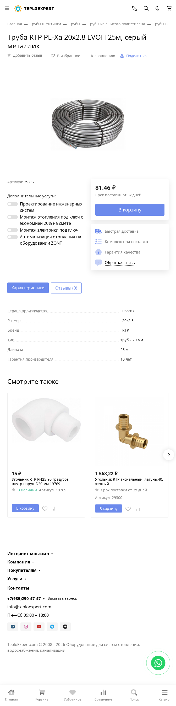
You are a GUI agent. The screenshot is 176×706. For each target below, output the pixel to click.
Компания (18, 562)
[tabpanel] (88, 335)
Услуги (15, 578)
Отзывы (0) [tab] (66, 288)
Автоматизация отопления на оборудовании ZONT (50, 240)
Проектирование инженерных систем (51, 207)
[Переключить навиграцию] (7, 8)
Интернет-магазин (28, 553)
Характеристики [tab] (28, 288)
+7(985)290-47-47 (24, 598)
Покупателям (22, 570)
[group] (88, 122)
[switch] (12, 204)
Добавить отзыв (27, 55)
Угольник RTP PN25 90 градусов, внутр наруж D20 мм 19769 (41, 481)
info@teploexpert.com (29, 607)
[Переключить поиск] (146, 8)
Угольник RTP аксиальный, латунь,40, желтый (129, 481)
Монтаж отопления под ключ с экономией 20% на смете (51, 220)
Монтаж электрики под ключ (49, 230)
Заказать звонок (62, 598)
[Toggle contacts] (134, 8)
